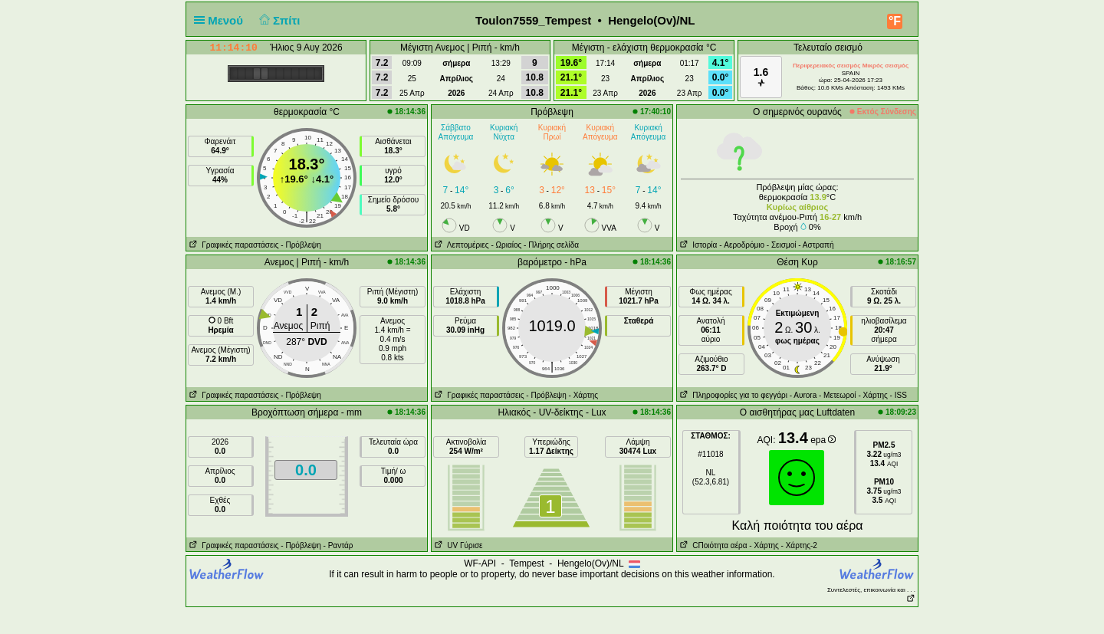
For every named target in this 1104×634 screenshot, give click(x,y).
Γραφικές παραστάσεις (232, 245)
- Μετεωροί (837, 395)
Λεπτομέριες (460, 245)
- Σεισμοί (782, 245)
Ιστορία (697, 245)
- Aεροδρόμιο (741, 245)
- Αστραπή (815, 245)
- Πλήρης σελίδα (551, 245)
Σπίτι (277, 20)
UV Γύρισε (457, 545)
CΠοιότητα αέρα (712, 545)
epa (823, 440)
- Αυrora (803, 395)
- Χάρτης (583, 395)
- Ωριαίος (506, 245)
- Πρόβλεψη (300, 245)
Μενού (221, 20)
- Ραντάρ (338, 545)
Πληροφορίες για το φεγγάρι (732, 395)
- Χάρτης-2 (798, 545)
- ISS (898, 395)
